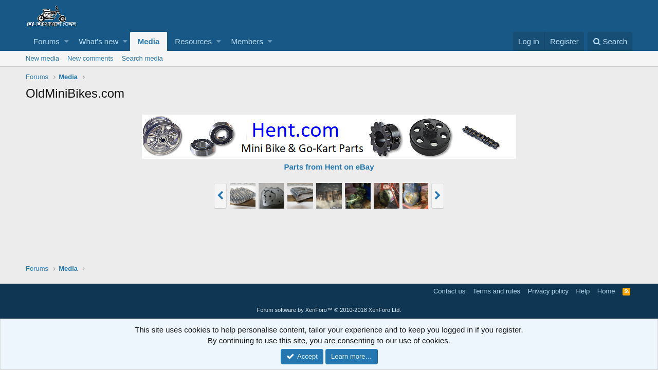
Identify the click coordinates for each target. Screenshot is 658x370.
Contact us (449, 291)
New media (42, 58)
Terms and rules (496, 291)
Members (247, 41)
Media (149, 41)
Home (606, 291)
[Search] (610, 41)
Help (583, 291)
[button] (66, 41)
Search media (142, 58)
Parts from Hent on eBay (329, 166)
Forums (46, 41)
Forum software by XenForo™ (329, 310)
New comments (90, 58)
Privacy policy (548, 291)
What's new (98, 41)
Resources (193, 41)
